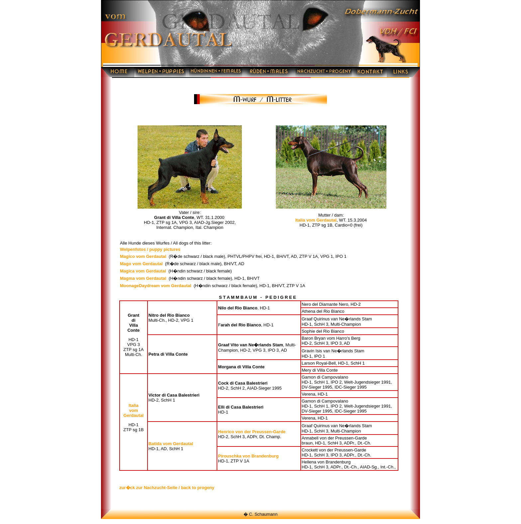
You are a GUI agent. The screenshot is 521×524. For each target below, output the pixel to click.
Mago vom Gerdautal (141, 263)
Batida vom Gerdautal (171, 443)
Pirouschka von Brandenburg (248, 455)
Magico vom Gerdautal (143, 256)
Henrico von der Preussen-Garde (251, 431)
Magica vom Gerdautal (143, 270)
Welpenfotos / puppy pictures (150, 249)
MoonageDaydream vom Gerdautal (155, 285)
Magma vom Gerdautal (143, 278)
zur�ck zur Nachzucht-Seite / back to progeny (166, 487)
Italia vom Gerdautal (316, 220)
